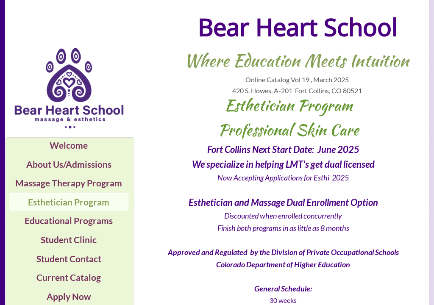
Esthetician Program (68, 202)
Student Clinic (69, 239)
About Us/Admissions (68, 164)
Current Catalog (68, 277)
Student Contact (68, 258)
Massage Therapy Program (68, 182)
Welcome (69, 145)
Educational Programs (69, 220)
